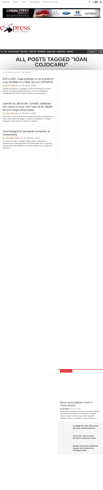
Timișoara (5, 2)
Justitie (32, 52)
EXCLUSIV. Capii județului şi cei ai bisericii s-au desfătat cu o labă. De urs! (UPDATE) (28, 80)
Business (42, 52)
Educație (51, 52)
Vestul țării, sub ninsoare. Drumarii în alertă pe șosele (84, 437)
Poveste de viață (49, 2)
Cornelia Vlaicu (13, 138)
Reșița (15, 2)
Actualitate (13, 52)
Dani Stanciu (12, 85)
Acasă (5, 72)
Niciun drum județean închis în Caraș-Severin (76, 404)
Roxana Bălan (64, 409)
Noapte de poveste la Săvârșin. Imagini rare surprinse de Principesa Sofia (85, 448)
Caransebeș (34, 2)
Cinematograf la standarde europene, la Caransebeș (26, 133)
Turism (70, 52)
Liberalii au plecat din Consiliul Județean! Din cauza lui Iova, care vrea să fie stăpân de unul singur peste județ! (27, 106)
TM (5, 52)
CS (2, 52)
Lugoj (23, 2)
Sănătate (61, 52)
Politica (24, 52)
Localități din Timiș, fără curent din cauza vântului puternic (86, 427)
